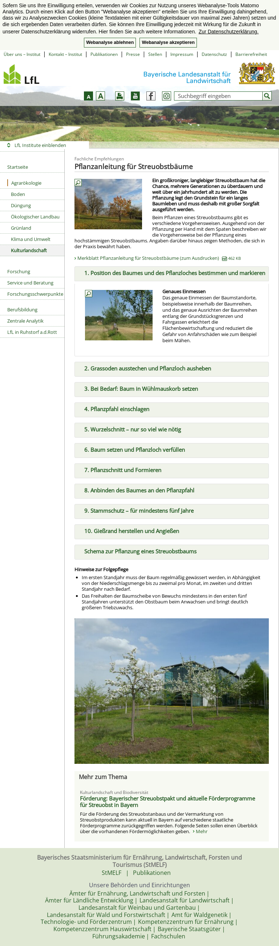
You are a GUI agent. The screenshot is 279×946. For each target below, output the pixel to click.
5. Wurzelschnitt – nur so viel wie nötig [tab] (129, 428)
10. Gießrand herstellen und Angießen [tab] (128, 530)
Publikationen (104, 54)
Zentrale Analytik (25, 321)
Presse (133, 54)
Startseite (17, 167)
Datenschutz (214, 54)
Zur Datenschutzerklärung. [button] (229, 31)
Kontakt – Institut (65, 54)
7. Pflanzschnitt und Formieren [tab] (119, 469)
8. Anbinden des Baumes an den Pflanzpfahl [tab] (136, 489)
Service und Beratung (30, 282)
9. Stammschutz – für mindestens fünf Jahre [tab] (136, 509)
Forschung (18, 271)
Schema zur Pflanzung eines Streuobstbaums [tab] (137, 550)
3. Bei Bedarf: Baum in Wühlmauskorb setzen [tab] (138, 388)
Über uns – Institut (22, 54)
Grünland (21, 228)
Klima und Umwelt (30, 239)
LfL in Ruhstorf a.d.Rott (32, 332)
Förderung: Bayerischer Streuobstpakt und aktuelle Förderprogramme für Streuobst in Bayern (167, 801)
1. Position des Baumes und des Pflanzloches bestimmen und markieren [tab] (171, 272)
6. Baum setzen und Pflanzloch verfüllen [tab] (131, 449)
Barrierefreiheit (251, 54)
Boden (18, 194)
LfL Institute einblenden (40, 145)
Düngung (21, 205)
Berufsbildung (22, 309)
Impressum (181, 54)
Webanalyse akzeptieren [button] (168, 42)
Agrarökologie (24, 182)
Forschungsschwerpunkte (35, 294)
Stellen (155, 54)
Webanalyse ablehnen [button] (110, 42)
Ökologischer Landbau (35, 216)
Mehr (201, 831)
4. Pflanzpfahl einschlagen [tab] (113, 408)
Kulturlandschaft (29, 250)
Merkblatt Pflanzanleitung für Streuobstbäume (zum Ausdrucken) (159, 258)
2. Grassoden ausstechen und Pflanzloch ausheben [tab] (144, 368)
